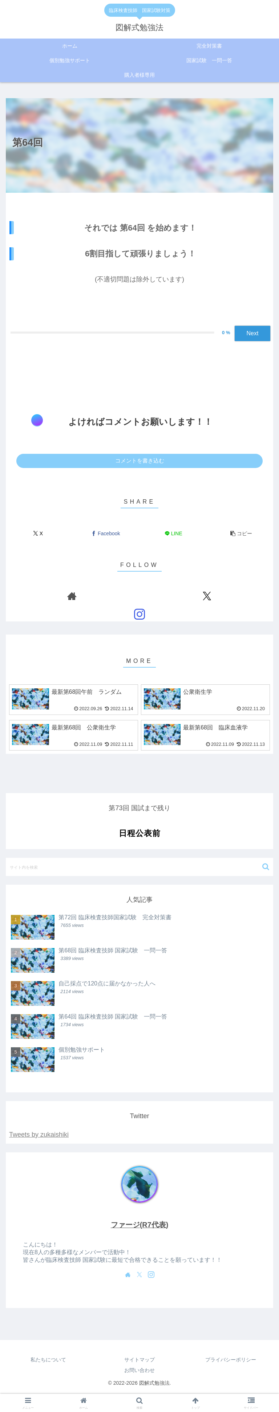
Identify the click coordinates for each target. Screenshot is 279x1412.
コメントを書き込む (139, 460)
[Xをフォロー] (207, 596)
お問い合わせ (139, 1370)
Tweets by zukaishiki (39, 1134)
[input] (139, 867)
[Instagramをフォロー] (139, 614)
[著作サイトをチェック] (72, 596)
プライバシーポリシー (230, 1360)
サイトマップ (139, 1360)
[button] (241, 533)
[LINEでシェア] (173, 533)
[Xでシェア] (38, 533)
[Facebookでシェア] (105, 533)
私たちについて (48, 1360)
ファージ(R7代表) (139, 1225)
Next (253, 333)
